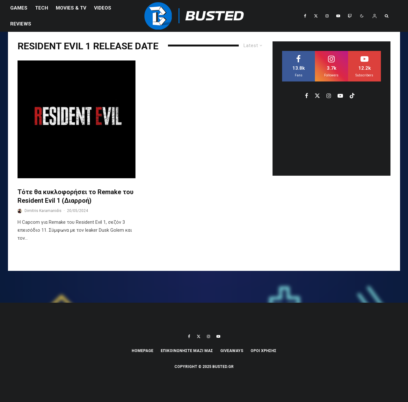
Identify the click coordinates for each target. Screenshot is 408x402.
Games (18, 8)
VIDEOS (102, 8)
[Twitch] (349, 16)
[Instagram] (327, 16)
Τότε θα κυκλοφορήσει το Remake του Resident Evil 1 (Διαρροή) (76, 196)
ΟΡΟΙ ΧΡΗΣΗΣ (263, 351)
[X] (316, 16)
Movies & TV (71, 8)
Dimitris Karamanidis (43, 210)
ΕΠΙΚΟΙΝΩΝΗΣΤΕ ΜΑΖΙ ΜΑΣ (187, 351)
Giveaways (231, 351)
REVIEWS (20, 24)
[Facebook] (305, 16)
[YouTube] (338, 16)
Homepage (142, 351)
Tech (41, 8)
